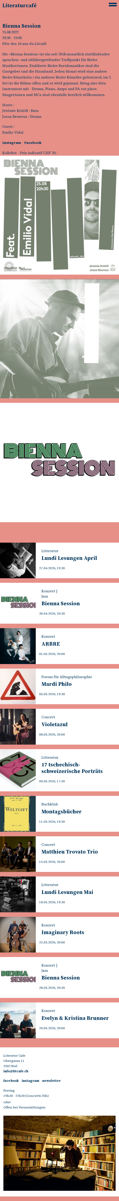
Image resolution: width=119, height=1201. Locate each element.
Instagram (11, 142)
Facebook (33, 142)
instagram (30, 1080)
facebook (11, 1080)
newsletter (51, 1080)
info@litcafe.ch (15, 1071)
